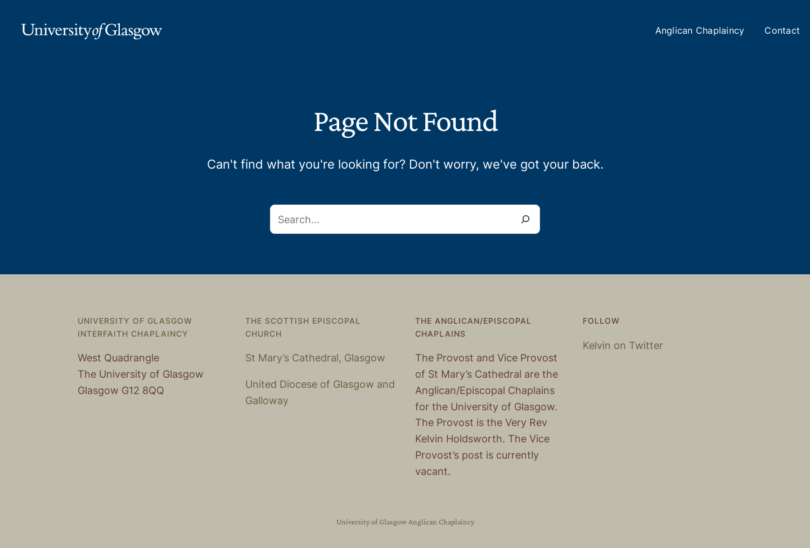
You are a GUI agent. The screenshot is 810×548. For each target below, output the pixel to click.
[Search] (525, 219)
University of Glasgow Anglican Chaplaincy (405, 521)
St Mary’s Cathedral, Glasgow (315, 358)
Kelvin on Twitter (623, 345)
